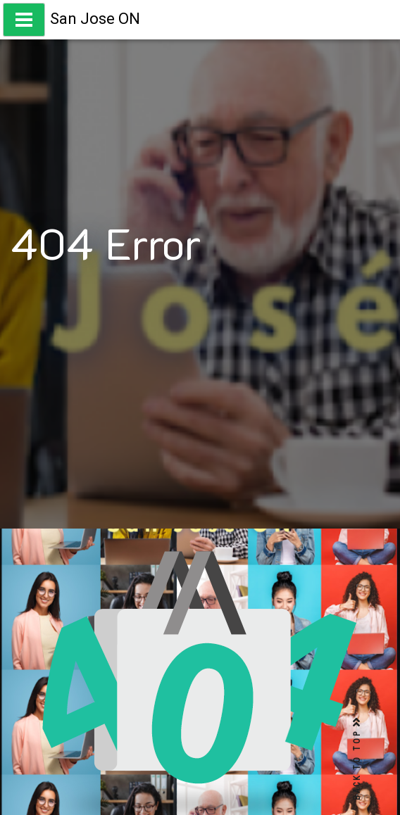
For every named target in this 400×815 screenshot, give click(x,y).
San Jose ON (95, 18)
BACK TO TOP (357, 759)
